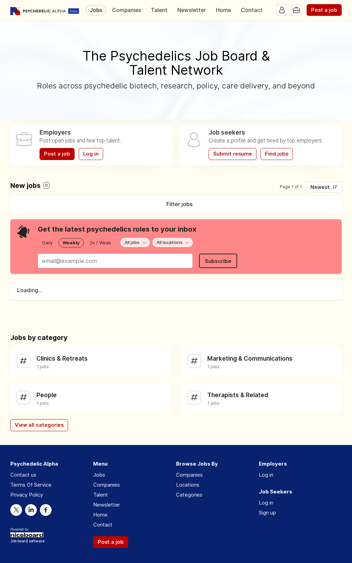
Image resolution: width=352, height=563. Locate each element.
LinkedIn (31, 510)
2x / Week (100, 242)
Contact (252, 10)
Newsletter (191, 10)
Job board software (27, 541)
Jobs (96, 10)
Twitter (16, 510)
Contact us (23, 474)
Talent (159, 10)
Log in (91, 154)
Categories (189, 494)
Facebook (46, 510)
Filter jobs (179, 204)
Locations (187, 484)
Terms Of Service (31, 484)
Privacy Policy (26, 494)
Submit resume (232, 154)
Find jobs (276, 154)
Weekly (71, 242)
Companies (126, 10)
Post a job (324, 10)
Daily (47, 242)
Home (223, 10)
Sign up (267, 512)
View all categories (39, 425)
